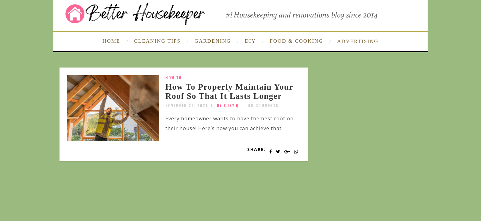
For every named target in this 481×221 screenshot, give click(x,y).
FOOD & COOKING (296, 41)
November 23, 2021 (186, 105)
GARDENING (212, 41)
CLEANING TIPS (157, 41)
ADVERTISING (358, 41)
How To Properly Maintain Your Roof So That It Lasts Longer (229, 91)
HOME (111, 41)
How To (173, 77)
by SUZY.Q (228, 105)
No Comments (263, 105)
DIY (250, 41)
